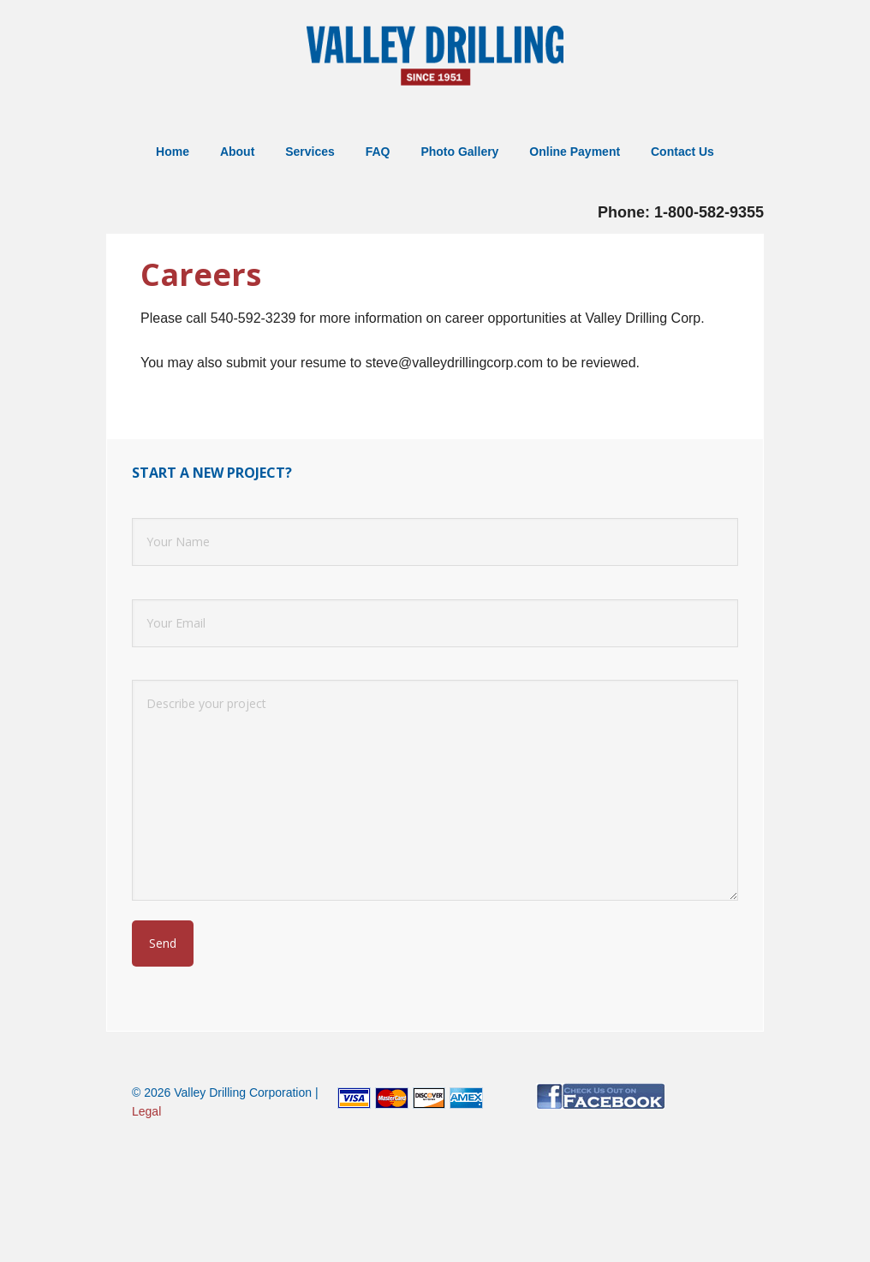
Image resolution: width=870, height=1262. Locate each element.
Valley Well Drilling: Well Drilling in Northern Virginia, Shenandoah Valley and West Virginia (435, 58)
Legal (146, 1111)
